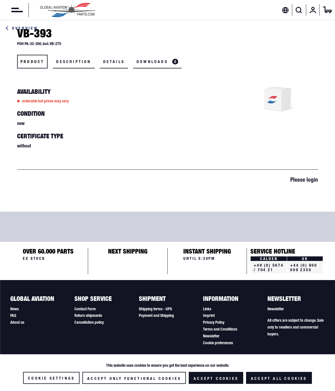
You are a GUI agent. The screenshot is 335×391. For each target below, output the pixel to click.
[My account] (313, 10)
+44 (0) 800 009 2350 (303, 267)
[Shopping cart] (327, 10)
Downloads (157, 61)
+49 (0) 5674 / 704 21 (269, 267)
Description (73, 61)
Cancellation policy (89, 322)
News (14, 309)
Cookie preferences (218, 343)
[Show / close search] (299, 10)
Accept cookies (216, 378)
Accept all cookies (279, 378)
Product (32, 61)
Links (207, 309)
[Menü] (11, 10)
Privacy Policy (213, 322)
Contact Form (85, 309)
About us (17, 322)
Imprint (209, 315)
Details (114, 61)
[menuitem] (11, 10)
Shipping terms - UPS (155, 309)
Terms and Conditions (220, 329)
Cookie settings (51, 378)
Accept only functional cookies (134, 378)
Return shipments (88, 315)
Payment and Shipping (156, 315)
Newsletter (211, 336)
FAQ (13, 315)
